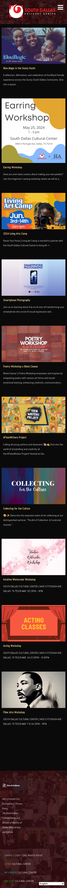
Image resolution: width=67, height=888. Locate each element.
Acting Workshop (12, 646)
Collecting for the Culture (16, 508)
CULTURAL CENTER (17, 864)
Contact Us (13, 798)
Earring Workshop (12, 167)
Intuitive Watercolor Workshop (19, 579)
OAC (4, 798)
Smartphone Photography (16, 300)
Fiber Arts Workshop (14, 712)
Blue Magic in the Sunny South (19, 68)
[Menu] (60, 7)
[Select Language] (51, 883)
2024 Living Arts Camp (15, 234)
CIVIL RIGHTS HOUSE (23, 855)
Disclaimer (7, 803)
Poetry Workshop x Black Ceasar (20, 366)
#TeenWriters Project (14, 437)
